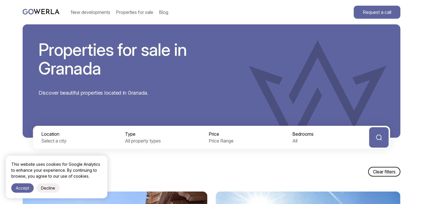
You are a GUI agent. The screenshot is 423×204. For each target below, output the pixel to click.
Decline (48, 188)
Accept (22, 188)
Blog (163, 12)
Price (214, 134)
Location (50, 134)
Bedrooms (303, 134)
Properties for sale (134, 12)
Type (130, 134)
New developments (90, 12)
